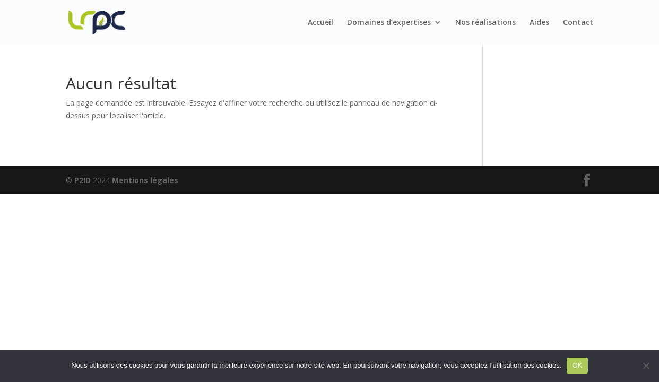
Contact (578, 23)
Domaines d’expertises (389, 23)
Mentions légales (145, 180)
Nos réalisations (485, 23)
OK (577, 365)
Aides (539, 23)
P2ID (82, 180)
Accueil (320, 23)
